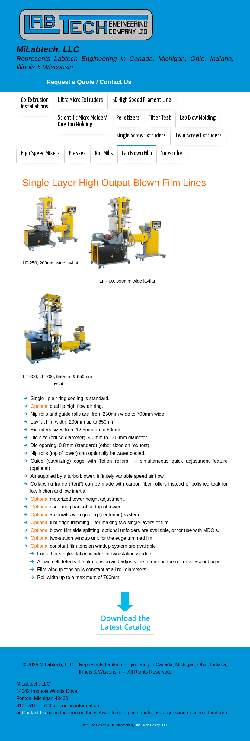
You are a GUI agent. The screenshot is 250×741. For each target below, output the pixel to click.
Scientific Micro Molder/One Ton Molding (82, 121)
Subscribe (171, 153)
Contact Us (34, 712)
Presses (77, 153)
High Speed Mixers (40, 153)
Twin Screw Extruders (198, 136)
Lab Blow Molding (198, 118)
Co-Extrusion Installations (35, 103)
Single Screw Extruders (141, 136)
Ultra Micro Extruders (80, 100)
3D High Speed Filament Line (141, 100)
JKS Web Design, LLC (151, 725)
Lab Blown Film (137, 153)
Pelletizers (127, 118)
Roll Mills (104, 153)
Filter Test (160, 118)
